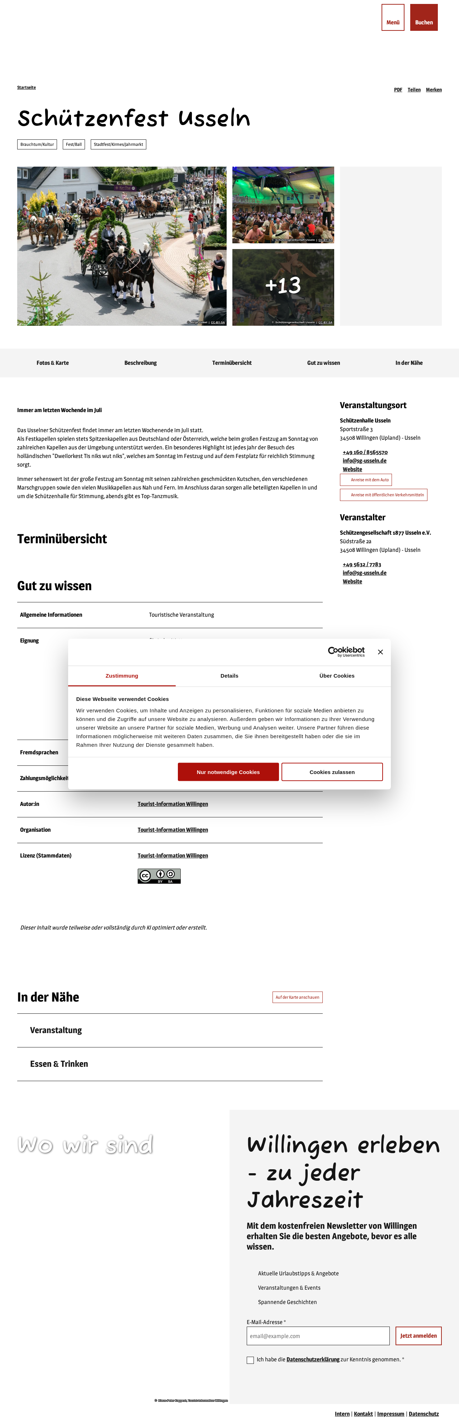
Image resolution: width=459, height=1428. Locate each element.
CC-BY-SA (218, 322)
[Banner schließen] (380, 652)
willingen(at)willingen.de (58, 1254)
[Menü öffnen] (385, 24)
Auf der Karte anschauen (298, 1001)
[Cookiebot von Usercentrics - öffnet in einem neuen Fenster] (333, 652)
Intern (342, 1417)
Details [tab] (229, 675)
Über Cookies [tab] (337, 675)
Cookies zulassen (332, 772)
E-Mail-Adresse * (266, 1326)
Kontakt (363, 1417)
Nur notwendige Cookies (228, 772)
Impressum (390, 1417)
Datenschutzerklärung (313, 1363)
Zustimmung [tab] (122, 675)
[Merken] (434, 87)
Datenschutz (424, 1417)
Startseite (26, 87)
